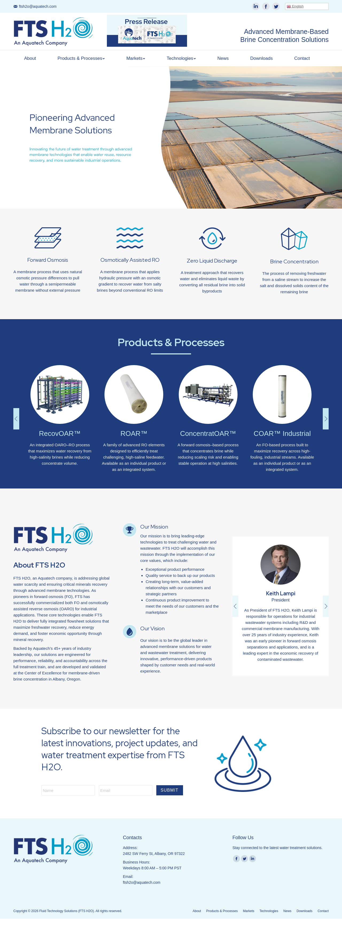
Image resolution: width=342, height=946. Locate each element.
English (295, 6)
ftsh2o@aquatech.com (37, 6)
